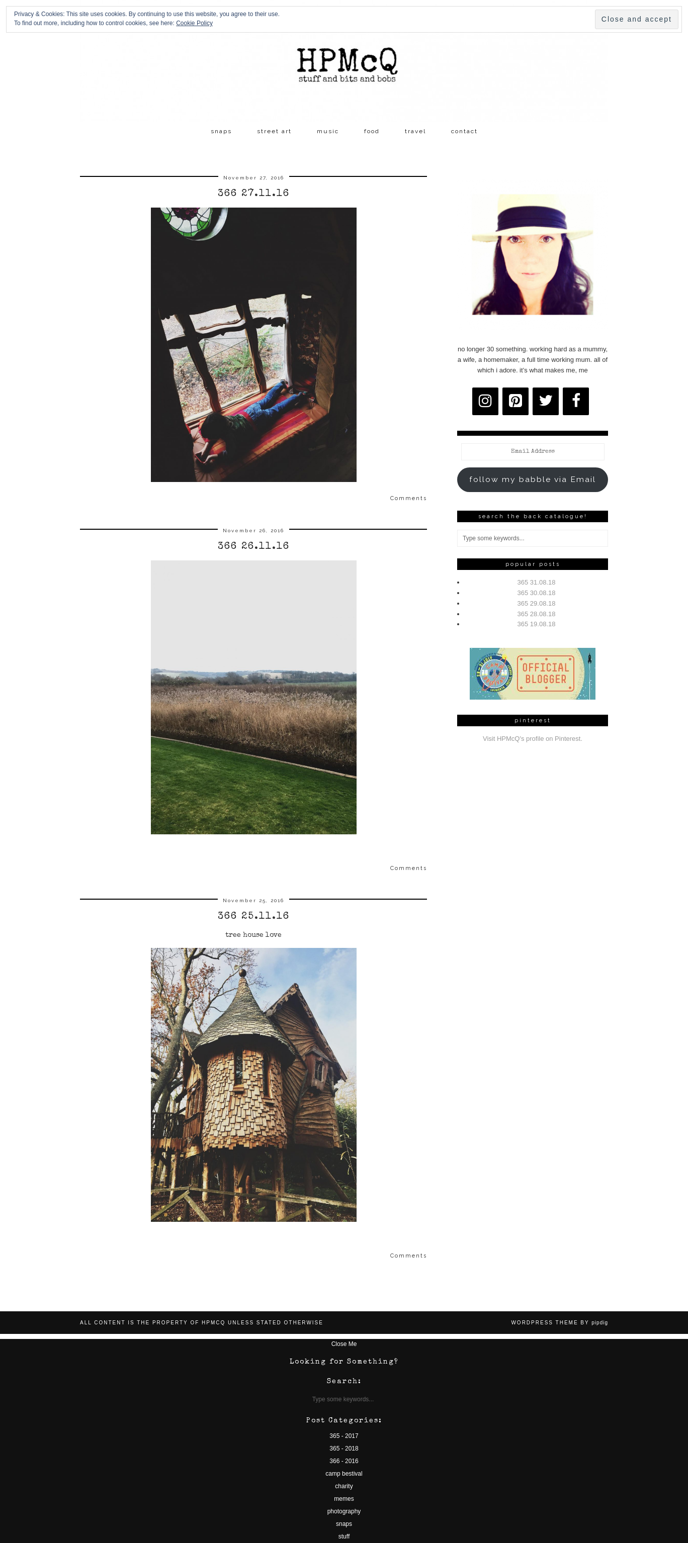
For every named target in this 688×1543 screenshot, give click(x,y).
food (372, 131)
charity (344, 1486)
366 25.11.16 (254, 917)
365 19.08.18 (537, 624)
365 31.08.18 (537, 582)
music (328, 131)
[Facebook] (576, 401)
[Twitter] (546, 401)
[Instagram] (485, 401)
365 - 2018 (343, 1448)
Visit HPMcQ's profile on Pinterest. (532, 738)
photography (344, 1511)
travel (415, 131)
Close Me (344, 1343)
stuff (344, 1536)
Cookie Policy (194, 23)
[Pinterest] (515, 401)
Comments (408, 498)
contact (464, 131)
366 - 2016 (343, 1461)
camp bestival (343, 1473)
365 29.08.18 (537, 603)
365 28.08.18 (537, 614)
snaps (221, 131)
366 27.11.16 (254, 194)
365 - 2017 (343, 1435)
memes (344, 1498)
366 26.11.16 (254, 547)
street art (274, 131)
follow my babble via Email (532, 479)
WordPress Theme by (559, 1322)
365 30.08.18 (537, 593)
